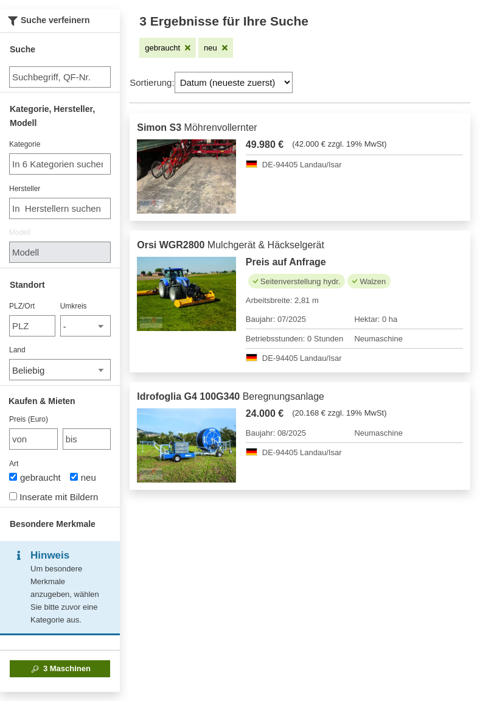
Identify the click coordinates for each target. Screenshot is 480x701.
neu (83, 477)
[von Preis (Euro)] (33, 439)
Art (13, 463)
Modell (19, 232)
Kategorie (24, 144)
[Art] (13, 477)
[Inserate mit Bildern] (13, 496)
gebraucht (35, 477)
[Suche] (60, 77)
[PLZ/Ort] (32, 326)
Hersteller (24, 188)
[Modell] (60, 252)
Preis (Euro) (28, 419)
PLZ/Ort (22, 306)
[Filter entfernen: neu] (215, 48)
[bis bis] (87, 439)
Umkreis (73, 306)
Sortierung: (152, 82)
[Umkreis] (85, 326)
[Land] (60, 369)
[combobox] (60, 164)
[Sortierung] (234, 82)
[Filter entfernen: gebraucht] (167, 48)
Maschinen (60, 669)
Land (17, 350)
